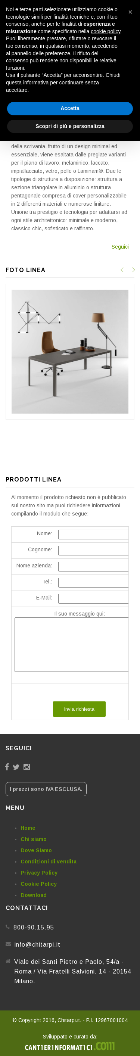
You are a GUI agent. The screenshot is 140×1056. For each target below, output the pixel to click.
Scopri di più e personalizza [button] (69, 126)
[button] (130, 12)
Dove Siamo (36, 850)
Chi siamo (34, 839)
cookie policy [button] (105, 31)
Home (28, 828)
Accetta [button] (70, 108)
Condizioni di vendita (49, 862)
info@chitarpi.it (37, 944)
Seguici (120, 247)
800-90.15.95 (33, 927)
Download (34, 895)
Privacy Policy (39, 873)
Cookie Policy (39, 884)
